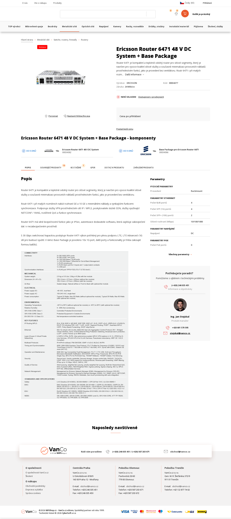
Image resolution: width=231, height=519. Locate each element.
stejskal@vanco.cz (180, 333)
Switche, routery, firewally (65, 39)
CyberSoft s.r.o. (69, 513)
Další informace (133, 74)
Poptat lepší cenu (124, 128)
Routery (84, 39)
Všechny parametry (179, 254)
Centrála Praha (81, 467)
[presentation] (28, 167)
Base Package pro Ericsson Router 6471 (179, 149)
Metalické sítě (43, 39)
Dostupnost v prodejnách (151, 96)
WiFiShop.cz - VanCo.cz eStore (39, 14)
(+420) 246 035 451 (180, 285)
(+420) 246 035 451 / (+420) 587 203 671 (131, 451)
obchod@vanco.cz (180, 451)
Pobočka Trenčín (174, 467)
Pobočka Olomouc (129, 467)
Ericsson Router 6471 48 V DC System (80, 149)
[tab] (28, 167)
